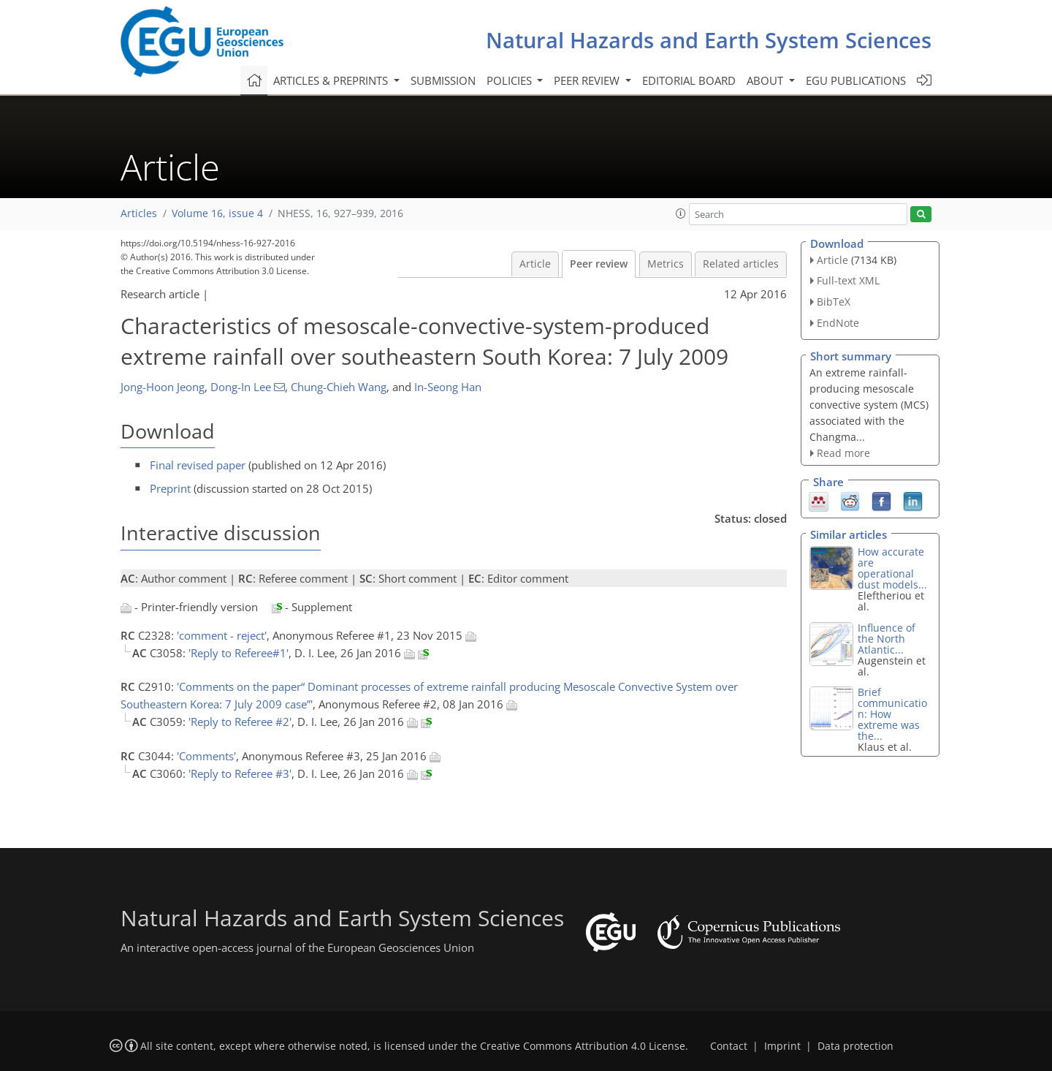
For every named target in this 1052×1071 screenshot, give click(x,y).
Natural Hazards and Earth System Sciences (708, 40)
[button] (681, 213)
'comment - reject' (222, 635)
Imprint (782, 1046)
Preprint (170, 488)
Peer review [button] (588, 80)
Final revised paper (197, 465)
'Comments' (206, 756)
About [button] (766, 80)
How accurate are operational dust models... (892, 568)
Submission (443, 80)
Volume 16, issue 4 (217, 213)
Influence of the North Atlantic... (886, 638)
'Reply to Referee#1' (238, 653)
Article (535, 263)
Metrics (665, 263)
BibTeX (833, 302)
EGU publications (856, 80)
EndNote (838, 323)
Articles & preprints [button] (332, 80)
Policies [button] (511, 80)
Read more (843, 453)
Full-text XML (848, 280)
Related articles (741, 263)
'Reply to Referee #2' (239, 721)
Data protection (855, 1046)
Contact (728, 1046)
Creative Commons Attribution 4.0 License (582, 1046)
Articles (139, 213)
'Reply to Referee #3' (239, 773)
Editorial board (689, 80)
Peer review (599, 263)
